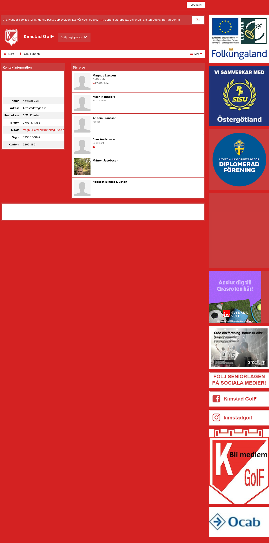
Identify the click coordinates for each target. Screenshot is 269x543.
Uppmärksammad (119, 54)
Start (9, 54)
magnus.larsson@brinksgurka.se (43, 130)
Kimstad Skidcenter (60, 54)
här (101, 20)
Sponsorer (90, 54)
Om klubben (30, 54)
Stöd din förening (151, 54)
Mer (196, 54)
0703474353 (102, 83)
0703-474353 (31, 123)
